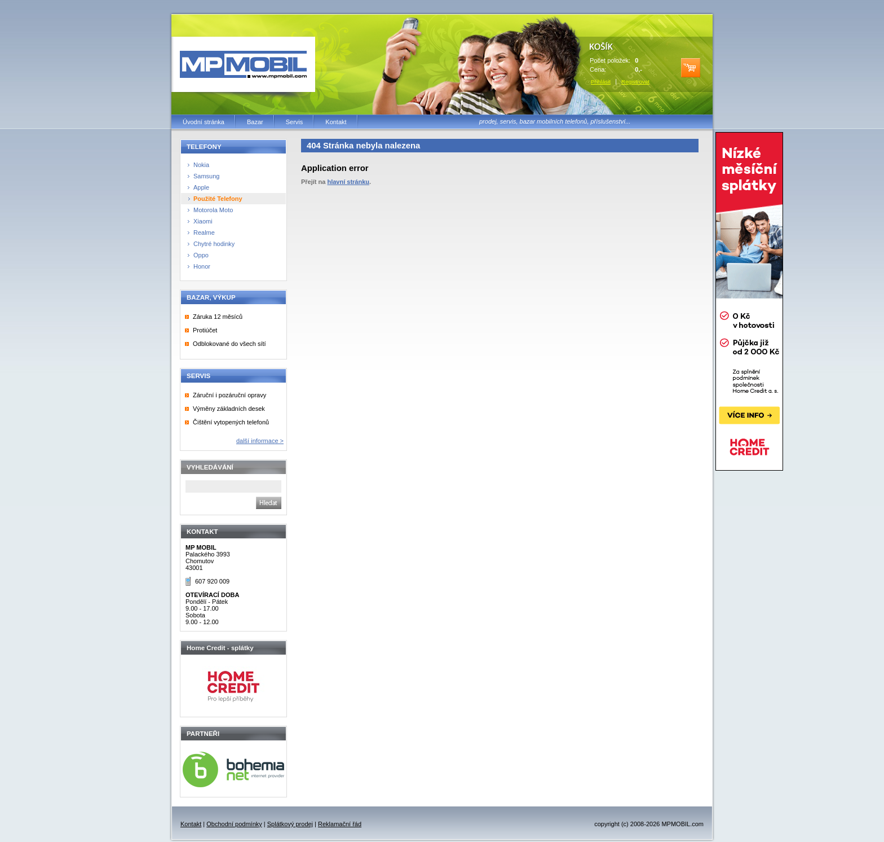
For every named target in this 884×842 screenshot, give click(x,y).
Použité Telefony (217, 198)
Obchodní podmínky (234, 824)
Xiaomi (203, 221)
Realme (204, 232)
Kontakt (335, 122)
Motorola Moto (213, 210)
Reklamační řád (339, 824)
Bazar (255, 122)
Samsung (206, 176)
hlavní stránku (348, 181)
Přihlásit (601, 81)
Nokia (201, 164)
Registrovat (635, 81)
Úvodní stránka (203, 122)
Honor (201, 266)
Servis (294, 122)
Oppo (201, 255)
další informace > (260, 440)
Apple (201, 187)
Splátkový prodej (290, 824)
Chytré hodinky (214, 243)
